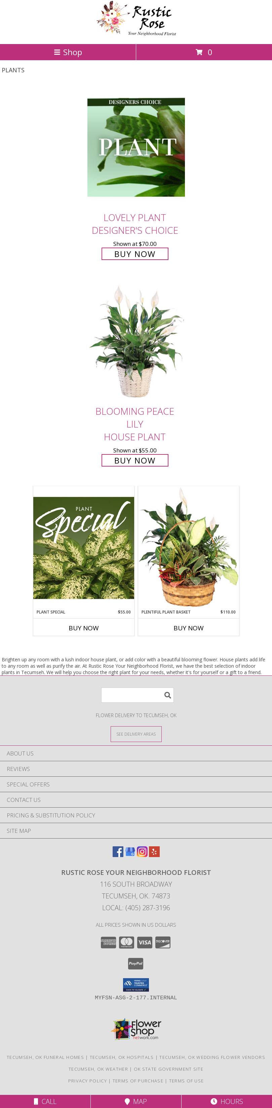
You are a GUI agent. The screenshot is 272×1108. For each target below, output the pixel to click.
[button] (136, 985)
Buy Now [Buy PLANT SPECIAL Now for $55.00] (84, 628)
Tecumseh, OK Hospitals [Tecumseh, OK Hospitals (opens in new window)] (122, 1057)
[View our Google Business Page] (130, 855)
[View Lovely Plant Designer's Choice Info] (136, 147)
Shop (68, 52)
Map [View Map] (136, 1101)
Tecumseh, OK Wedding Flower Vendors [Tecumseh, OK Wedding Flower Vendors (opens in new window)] (212, 1057)
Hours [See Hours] (226, 1101)
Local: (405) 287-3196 (136, 907)
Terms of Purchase (138, 1081)
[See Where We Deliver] (136, 734)
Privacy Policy (87, 1081)
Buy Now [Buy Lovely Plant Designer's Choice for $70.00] (135, 253)
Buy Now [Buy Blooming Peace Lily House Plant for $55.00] (135, 460)
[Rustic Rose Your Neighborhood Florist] (136, 34)
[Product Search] (137, 695)
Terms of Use (186, 1081)
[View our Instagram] (142, 855)
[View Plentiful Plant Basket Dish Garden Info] (188, 547)
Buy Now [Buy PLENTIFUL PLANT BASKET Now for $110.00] (188, 628)
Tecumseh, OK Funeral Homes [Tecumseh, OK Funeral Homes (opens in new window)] (45, 1057)
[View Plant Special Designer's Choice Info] (83, 547)
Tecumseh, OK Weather (98, 1069)
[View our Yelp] (154, 855)
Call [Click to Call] (45, 1101)
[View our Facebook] (118, 855)
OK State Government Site (168, 1069)
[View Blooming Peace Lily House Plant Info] (136, 341)
